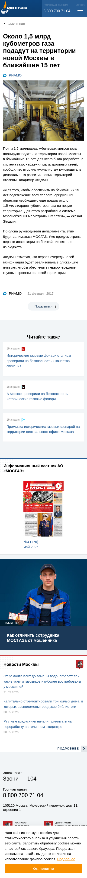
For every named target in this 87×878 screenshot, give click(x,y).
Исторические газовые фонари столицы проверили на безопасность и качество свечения (38, 360)
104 (31, 778)
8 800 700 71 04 (56, 11)
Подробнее (66, 859)
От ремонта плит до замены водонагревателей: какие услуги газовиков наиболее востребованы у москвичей (42, 681)
